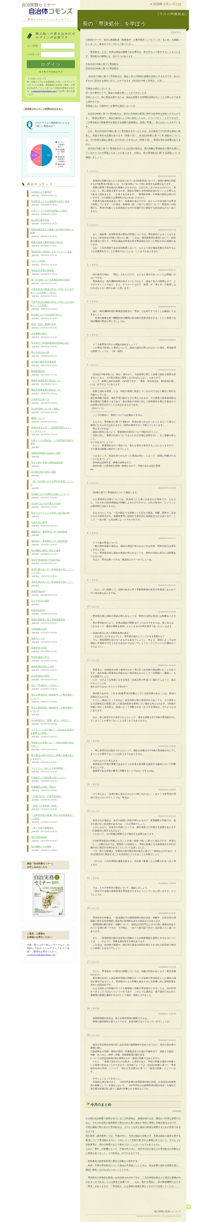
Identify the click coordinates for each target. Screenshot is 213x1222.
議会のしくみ (44, 640)
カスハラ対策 (44, 263)
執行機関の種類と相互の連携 (45, 552)
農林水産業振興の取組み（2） (46, 382)
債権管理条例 (44, 593)
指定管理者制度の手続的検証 (45, 562)
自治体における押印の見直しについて (49, 496)
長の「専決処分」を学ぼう (45, 687)
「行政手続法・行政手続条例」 (46, 798)
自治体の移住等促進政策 (44, 363)
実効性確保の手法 (44, 659)
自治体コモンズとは (167, 4)
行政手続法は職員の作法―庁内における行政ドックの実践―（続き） (52, 292)
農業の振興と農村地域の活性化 (46, 244)
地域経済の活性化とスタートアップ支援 (51, 253)
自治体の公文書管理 (44, 194)
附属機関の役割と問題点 (44, 789)
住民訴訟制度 (44, 612)
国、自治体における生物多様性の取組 (49, 282)
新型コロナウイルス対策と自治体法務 (49, 515)
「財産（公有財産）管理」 (44, 807)
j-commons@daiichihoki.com (43, 91)
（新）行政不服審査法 (44, 830)
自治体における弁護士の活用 (45, 505)
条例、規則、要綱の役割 (44, 326)
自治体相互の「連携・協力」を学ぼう (51, 722)
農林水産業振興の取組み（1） (46, 392)
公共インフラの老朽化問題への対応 (48, 212)
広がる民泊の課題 (39, 603)
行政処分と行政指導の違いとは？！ (48, 779)
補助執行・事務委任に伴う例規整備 (48, 533)
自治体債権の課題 (44, 678)
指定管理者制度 (44, 839)
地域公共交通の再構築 (44, 272)
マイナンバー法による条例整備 (47, 770)
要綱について (44, 420)
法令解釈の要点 (44, 335)
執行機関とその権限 (44, 848)
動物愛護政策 (44, 373)
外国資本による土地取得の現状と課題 (49, 203)
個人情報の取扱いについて (167, 1211)
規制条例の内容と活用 (44, 668)
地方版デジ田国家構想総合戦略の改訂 (49, 345)
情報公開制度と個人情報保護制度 (47, 621)
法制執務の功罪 (44, 631)
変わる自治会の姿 (44, 354)
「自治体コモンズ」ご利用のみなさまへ (43, 109)
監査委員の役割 (44, 649)
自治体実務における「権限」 (45, 410)
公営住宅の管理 (44, 524)
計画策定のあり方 (44, 401)
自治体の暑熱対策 (44, 222)
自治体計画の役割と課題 (43, 474)
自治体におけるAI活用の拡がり (46, 317)
